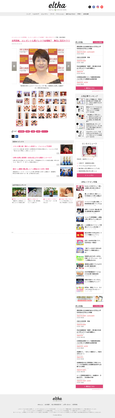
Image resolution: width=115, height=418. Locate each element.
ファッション (60, 14)
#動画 (27, 131)
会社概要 (47, 404)
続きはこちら (90, 88)
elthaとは (40, 404)
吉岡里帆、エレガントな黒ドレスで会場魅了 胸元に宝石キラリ (38, 37)
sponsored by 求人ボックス (97, 91)
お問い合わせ (67, 404)
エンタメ (18, 37)
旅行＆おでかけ (70, 14)
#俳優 (38, 131)
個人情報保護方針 (56, 404)
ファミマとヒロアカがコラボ (87, 166)
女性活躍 (86, 14)
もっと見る (90, 175)
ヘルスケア (35, 14)
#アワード (44, 131)
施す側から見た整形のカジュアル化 (89, 168)
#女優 (33, 131)
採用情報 (75, 404)
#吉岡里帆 (21, 131)
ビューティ (44, 14)
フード (52, 14)
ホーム (13, 37)
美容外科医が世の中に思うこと (88, 171)
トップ (28, 14)
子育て (79, 14)
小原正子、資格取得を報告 (86, 163)
